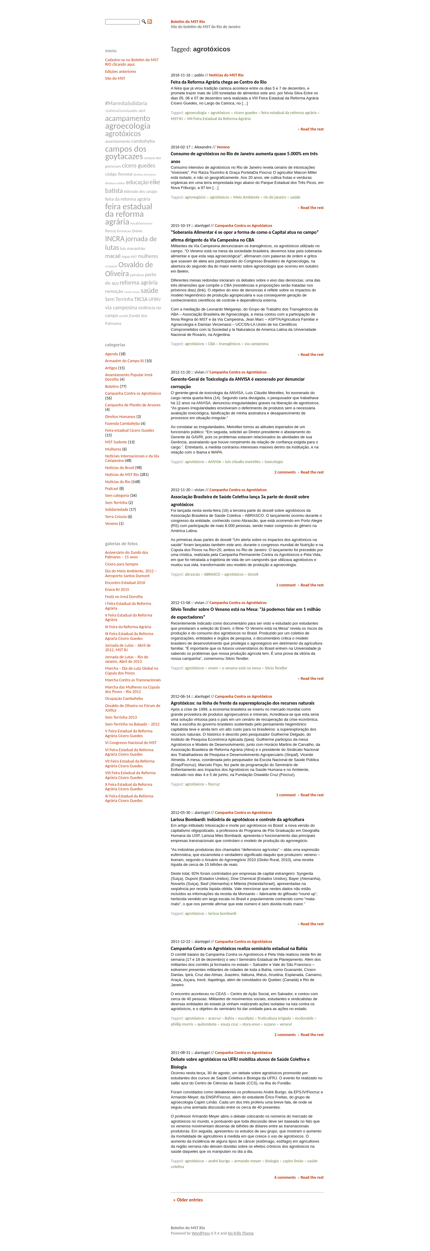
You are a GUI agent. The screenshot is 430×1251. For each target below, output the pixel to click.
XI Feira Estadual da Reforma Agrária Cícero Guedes (129, 798)
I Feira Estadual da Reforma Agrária (128, 606)
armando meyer (247, 1161)
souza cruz (229, 1024)
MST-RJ (177, 118)
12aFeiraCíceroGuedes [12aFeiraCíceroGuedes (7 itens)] (121, 111)
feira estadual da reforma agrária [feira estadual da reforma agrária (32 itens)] (128, 214)
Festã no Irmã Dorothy (124, 596)
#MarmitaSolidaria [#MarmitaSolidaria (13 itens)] (126, 103)
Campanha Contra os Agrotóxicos (133, 393)
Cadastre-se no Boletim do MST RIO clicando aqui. (131, 62)
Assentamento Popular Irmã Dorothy (128, 377)
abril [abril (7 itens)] (142, 111)
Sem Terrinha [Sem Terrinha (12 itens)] (119, 299)
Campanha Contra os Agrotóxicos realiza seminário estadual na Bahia (239, 948)
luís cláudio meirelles (243, 461)
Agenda (111, 353)
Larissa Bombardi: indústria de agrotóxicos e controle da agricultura (237, 819)
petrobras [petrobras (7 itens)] (137, 275)
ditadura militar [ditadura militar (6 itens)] (115, 183)
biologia (272, 1161)
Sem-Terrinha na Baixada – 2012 (132, 724)
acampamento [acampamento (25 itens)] (127, 118)
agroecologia (196, 112)
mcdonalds (304, 1018)
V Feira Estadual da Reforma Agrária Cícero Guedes (129, 733)
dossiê (253, 574)
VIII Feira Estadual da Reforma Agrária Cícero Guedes (130, 775)
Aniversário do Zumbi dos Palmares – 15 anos (126, 555)
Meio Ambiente (246, 197)
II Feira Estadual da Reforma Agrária (128, 617)
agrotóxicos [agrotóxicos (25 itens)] (123, 133)
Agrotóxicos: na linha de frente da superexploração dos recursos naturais (242, 703)
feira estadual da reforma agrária (289, 112)
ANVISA (214, 461)
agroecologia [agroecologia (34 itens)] (127, 125)
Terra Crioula (116, 516)
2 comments (285, 472)
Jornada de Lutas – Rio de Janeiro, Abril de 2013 (126, 659)
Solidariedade (116, 509)
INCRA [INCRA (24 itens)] (115, 238)
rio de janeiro (275, 197)
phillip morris (182, 1024)
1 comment (286, 585)
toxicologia (274, 461)
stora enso (251, 1024)
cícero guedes (245, 112)
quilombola (206, 1024)
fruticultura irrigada (274, 1018)
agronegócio (195, 197)
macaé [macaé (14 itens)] (113, 255)
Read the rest (312, 129)
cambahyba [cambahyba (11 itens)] (143, 141)
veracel (286, 1024)
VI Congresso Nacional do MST (130, 742)
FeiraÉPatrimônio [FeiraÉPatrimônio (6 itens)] (141, 223)
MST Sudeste (116, 442)
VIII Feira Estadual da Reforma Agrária (219, 118)
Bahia (229, 1018)
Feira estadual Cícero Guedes (129, 430)
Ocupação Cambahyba (124, 698)
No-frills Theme (241, 1233)
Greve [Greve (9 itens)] (137, 230)
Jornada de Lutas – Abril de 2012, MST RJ (128, 647)
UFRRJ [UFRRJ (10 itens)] (155, 299)
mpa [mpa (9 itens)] (126, 256)
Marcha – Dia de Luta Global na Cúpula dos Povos (131, 670)
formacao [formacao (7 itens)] (124, 231)
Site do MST (115, 78)
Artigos (111, 368)
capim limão (293, 1161)
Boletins (112, 386)
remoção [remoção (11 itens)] (114, 291)
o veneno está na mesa (241, 668)
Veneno (111, 523)
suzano (270, 1024)
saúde (295, 197)
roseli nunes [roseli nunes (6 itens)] (132, 292)
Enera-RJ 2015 (117, 589)
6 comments (285, 1177)
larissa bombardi (222, 913)
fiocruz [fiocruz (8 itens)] (110, 230)
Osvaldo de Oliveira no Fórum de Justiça (132, 708)
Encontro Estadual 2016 (125, 582)
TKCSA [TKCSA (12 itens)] (141, 299)
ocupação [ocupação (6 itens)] (111, 266)
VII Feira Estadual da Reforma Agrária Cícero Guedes (130, 763)
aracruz (214, 1018)
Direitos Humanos (120, 416)
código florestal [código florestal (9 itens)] (118, 174)
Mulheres (113, 449)
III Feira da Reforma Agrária (128, 626)
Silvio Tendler (276, 668)
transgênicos (230, 343)
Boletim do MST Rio (188, 21)
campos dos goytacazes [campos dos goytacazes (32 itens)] (125, 153)
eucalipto (246, 1018)
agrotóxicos (220, 112)
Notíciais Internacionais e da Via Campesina (132, 458)
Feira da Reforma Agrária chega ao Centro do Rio (219, 82)
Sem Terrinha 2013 (121, 717)
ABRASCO (212, 574)
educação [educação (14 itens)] (137, 182)
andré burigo (219, 1161)
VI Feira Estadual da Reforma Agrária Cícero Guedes (129, 752)
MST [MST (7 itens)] (133, 257)
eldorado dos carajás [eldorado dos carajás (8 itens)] (140, 191)
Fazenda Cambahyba (122, 423)
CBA (211, 343)
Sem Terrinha (116, 502)
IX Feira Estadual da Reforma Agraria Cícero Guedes (129, 636)
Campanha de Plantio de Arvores (133, 405)
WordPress (201, 1233)
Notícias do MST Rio (122, 474)
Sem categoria (117, 495)
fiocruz (213, 784)
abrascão (192, 574)
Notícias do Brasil (119, 467)
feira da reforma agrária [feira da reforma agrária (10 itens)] (127, 199)
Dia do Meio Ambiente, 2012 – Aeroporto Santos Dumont (131, 573)
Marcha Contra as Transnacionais (133, 680)
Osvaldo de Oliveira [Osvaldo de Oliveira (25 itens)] (129, 269)
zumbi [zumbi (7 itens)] (123, 316)
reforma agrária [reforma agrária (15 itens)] (139, 282)
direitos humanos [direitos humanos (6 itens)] (144, 174)
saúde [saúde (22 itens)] (149, 290)
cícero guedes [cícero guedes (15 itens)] (138, 165)
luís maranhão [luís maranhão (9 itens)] (132, 248)
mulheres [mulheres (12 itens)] (148, 256)
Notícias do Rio (117, 481)
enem (213, 668)
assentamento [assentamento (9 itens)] (117, 141)
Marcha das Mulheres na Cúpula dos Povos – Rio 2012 (132, 689)
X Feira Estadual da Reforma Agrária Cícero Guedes (128, 787)
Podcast (111, 488)
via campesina (256, 343)
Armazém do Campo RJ (124, 360)
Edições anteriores (120, 71)
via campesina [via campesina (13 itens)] (121, 307)
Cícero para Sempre (121, 564)
